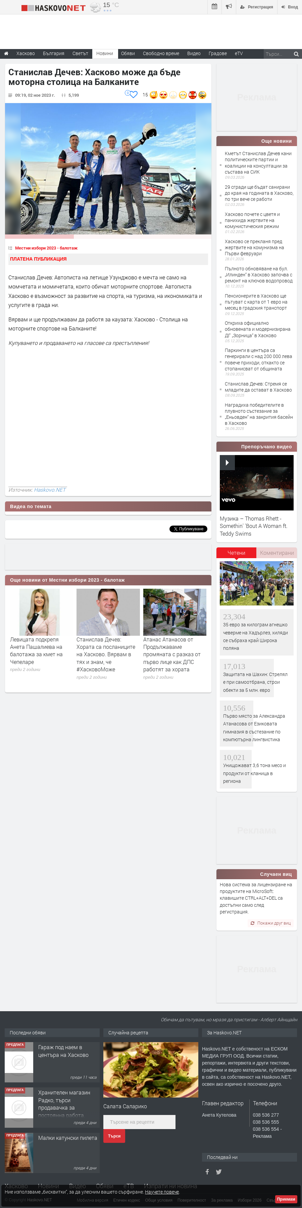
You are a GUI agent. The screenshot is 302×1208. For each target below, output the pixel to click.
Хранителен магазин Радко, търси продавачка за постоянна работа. (64, 1103)
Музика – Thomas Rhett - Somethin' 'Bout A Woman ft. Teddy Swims (254, 526)
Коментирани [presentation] (277, 552)
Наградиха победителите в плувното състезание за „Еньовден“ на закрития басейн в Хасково (259, 414)
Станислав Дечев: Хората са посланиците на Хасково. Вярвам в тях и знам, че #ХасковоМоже (106, 654)
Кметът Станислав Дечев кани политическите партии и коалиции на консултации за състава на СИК (258, 162)
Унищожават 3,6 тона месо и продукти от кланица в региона (254, 773)
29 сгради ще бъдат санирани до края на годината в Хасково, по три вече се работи (259, 193)
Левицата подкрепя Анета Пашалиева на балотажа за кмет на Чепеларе (36, 650)
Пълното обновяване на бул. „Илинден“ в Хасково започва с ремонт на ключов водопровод (259, 274)
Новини (104, 53)
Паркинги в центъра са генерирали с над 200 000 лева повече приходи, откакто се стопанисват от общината (258, 359)
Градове (218, 53)
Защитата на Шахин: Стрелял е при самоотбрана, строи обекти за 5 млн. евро (255, 682)
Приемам (286, 1199)
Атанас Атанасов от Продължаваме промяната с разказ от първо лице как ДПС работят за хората (172, 654)
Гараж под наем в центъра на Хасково (63, 1050)
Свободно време (161, 53)
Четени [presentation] (236, 552)
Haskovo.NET (49, 489)
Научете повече (162, 1192)
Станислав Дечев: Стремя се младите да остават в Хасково (258, 387)
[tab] (236, 555)
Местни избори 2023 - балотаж (46, 248)
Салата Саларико (125, 1106)
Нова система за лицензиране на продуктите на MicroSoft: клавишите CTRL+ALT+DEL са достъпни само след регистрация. (256, 898)
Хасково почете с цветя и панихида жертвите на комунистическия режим (252, 220)
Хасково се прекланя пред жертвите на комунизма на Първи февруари (254, 247)
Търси (114, 1136)
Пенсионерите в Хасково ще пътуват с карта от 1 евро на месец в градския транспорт (256, 302)
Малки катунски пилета (67, 1137)
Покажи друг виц (271, 923)
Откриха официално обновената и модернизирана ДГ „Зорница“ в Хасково (258, 329)
